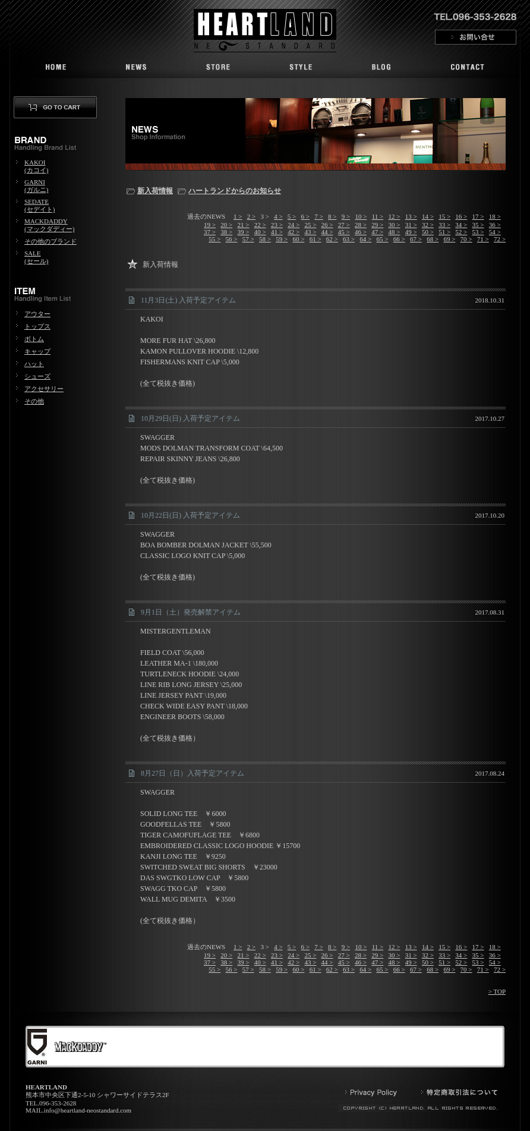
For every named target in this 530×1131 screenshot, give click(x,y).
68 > (432, 238)
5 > (292, 216)
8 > (332, 216)
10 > (361, 216)
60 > (298, 238)
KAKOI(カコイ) (36, 166)
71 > (483, 238)
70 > (466, 238)
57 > (248, 238)
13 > (411, 216)
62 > (332, 238)
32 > (428, 224)
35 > (478, 224)
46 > (361, 231)
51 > (444, 231)
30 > (394, 224)
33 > (444, 224)
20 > (226, 224)
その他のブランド (50, 241)
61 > (315, 238)
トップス (37, 326)
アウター (37, 313)
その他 (34, 401)
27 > (344, 224)
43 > (310, 231)
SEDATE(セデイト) (39, 205)
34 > (461, 224)
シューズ (37, 376)
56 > (232, 238)
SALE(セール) (36, 257)
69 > (449, 238)
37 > (210, 231)
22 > (260, 224)
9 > (346, 216)
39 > (244, 231)
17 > (478, 216)
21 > (244, 224)
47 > (377, 231)
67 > (416, 238)
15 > (444, 216)
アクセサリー (44, 388)
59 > (282, 238)
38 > (226, 231)
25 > (310, 224)
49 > (411, 231)
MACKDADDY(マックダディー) (49, 225)
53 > (478, 231)
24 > (293, 224)
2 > (251, 216)
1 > (238, 216)
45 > (344, 231)
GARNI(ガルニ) (36, 185)
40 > (260, 231)
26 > (327, 224)
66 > (399, 238)
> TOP (497, 991)
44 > (327, 231)
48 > (394, 231)
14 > (428, 216)
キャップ (37, 351)
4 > (278, 216)
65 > (383, 238)
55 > (214, 238)
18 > (495, 216)
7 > (318, 216)
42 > (293, 231)
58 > (265, 238)
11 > (378, 216)
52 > (461, 231)
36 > (495, 224)
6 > (305, 216)
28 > (361, 224)
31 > (411, 224)
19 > (210, 224)
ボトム (34, 338)
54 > (495, 231)
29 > (377, 224)
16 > (461, 216)
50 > (428, 231)
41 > (277, 231)
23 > (277, 224)
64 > (365, 238)
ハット (34, 363)
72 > (500, 238)
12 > (394, 216)
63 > (349, 238)
